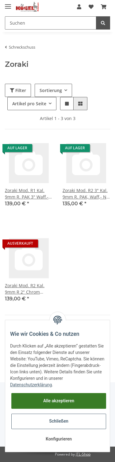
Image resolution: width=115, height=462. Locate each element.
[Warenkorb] (103, 7)
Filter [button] (18, 90)
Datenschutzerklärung (31, 384)
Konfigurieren (59, 438)
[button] (79, 7)
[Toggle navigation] (8, 4)
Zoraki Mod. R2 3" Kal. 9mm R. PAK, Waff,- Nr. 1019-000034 (86, 193)
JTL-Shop (83, 454)
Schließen (58, 421)
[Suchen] (50, 23)
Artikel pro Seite (29, 103)
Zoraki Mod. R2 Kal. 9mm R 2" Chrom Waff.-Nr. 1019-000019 (28, 289)
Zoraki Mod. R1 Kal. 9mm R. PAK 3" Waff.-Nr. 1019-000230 (26, 193)
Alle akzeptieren (58, 400)
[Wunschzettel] (91, 7)
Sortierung (51, 90)
